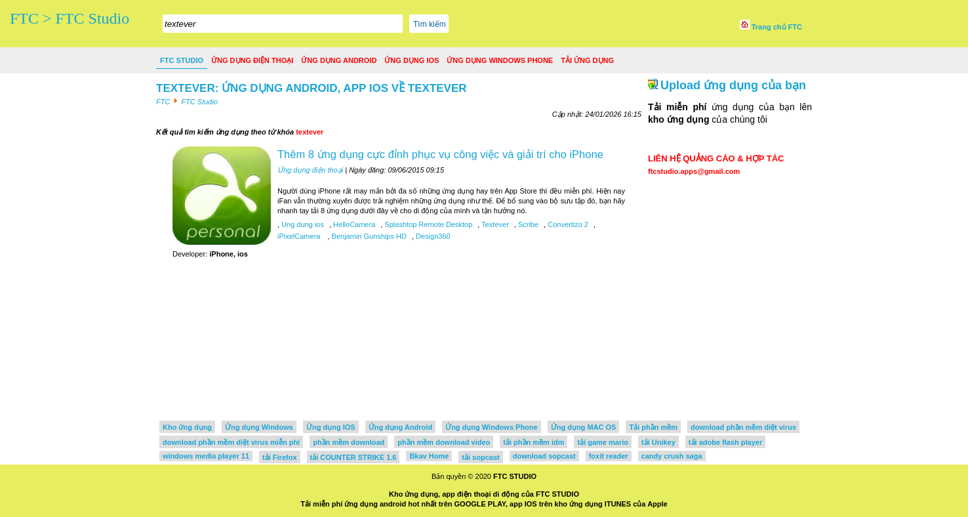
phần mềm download (348, 442)
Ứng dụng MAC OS (583, 427)
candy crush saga (671, 456)
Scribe (527, 224)
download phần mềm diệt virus (743, 427)
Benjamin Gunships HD (368, 236)
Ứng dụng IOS (411, 60)
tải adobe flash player (725, 442)
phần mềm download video (443, 442)
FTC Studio (181, 60)
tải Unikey (658, 442)
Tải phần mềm (653, 427)
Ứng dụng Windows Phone (500, 60)
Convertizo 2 (567, 224)
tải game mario (602, 442)
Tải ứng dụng (587, 60)
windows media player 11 (206, 456)
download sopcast (544, 456)
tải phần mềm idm (533, 442)
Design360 (432, 236)
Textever (493, 224)
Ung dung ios (301, 224)
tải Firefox (279, 457)
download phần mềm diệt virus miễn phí (231, 442)
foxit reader (608, 456)
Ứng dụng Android (338, 60)
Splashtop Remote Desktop (427, 224)
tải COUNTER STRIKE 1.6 (353, 457)
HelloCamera (353, 224)
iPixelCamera (299, 236)
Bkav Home (429, 456)
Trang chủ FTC (771, 27)
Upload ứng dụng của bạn (733, 85)
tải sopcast (480, 457)
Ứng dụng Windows (259, 427)
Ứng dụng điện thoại (252, 60)
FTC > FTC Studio (69, 18)
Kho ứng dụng (187, 427)
